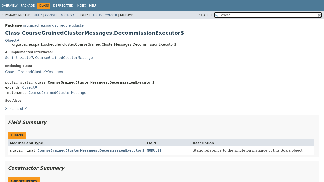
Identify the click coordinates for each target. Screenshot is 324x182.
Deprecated (63, 5)
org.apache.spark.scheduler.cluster (54, 25)
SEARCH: (206, 15)
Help (93, 5)
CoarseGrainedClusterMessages (34, 72)
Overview (10, 5)
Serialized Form (19, 109)
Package (28, 5)
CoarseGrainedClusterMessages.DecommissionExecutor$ (91, 150)
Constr (51, 15)
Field (37, 15)
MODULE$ (154, 150)
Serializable (18, 58)
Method (67, 15)
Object (11, 40)
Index (81, 5)
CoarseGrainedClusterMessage (64, 58)
